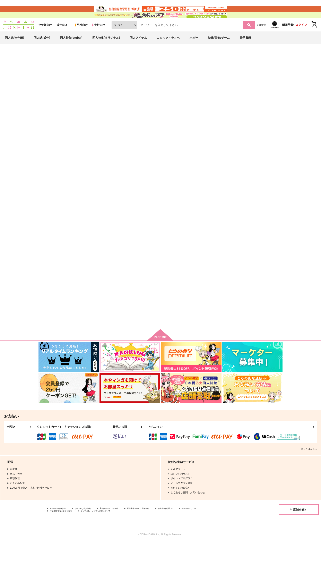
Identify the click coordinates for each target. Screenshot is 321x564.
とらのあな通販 (46, 67)
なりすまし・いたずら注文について (136, 532)
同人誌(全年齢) (14, 50)
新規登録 (288, 37)
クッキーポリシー (59, 532)
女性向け (98, 37)
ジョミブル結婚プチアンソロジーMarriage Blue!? (262, 296)
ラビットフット (174, 294)
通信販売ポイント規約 (122, 529)
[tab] (107, 129)
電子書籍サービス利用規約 (158, 529)
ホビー (194, 50)
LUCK (208, 294)
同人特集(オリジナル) (106, 50)
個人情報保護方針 (192, 529)
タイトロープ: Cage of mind (222, 195)
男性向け (81, 37)
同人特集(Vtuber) (71, 50)
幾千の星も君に (159, 87)
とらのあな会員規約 (90, 529)
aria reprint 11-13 (95, 294)
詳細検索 (261, 37)
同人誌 (62, 67)
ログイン (301, 37)
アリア (209, 87)
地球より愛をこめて (137, 294)
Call (201, 87)
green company (181, 87)
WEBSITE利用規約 (60, 529)
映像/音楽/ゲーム (219, 50)
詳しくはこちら (309, 469)
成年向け (62, 37)
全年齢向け (45, 37)
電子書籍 (245, 50)
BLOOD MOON (255, 195)
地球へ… (85, 79)
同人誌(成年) (42, 50)
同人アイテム (138, 50)
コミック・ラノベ (168, 50)
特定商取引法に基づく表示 (93, 532)
